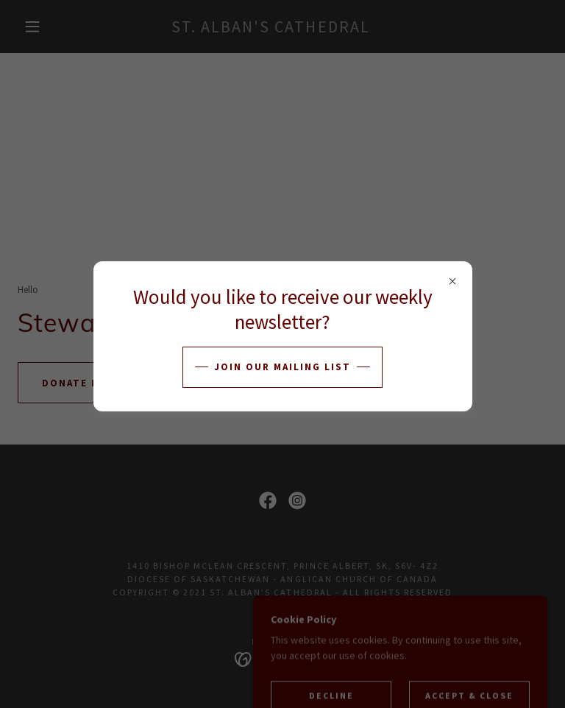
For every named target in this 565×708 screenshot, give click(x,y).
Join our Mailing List (282, 367)
